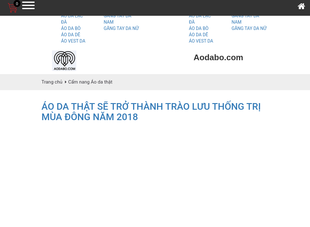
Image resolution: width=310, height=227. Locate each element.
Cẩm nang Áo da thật (90, 82)
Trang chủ (52, 82)
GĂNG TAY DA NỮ (121, 28)
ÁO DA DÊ (70, 34)
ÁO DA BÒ (70, 28)
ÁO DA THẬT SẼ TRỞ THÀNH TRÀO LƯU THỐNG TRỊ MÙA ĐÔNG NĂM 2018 (151, 111)
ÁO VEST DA (73, 41)
